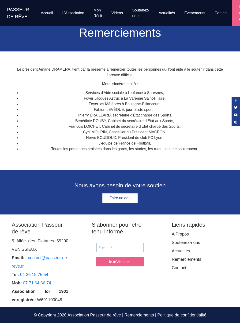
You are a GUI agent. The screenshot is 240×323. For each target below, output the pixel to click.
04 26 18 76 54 (34, 274)
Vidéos (117, 13)
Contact (220, 13)
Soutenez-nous (140, 13)
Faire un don (120, 198)
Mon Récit (98, 13)
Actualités (167, 13)
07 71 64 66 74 (37, 283)
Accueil (47, 13)
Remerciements (186, 259)
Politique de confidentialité (181, 315)
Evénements (194, 13)
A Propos (180, 234)
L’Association (73, 13)
